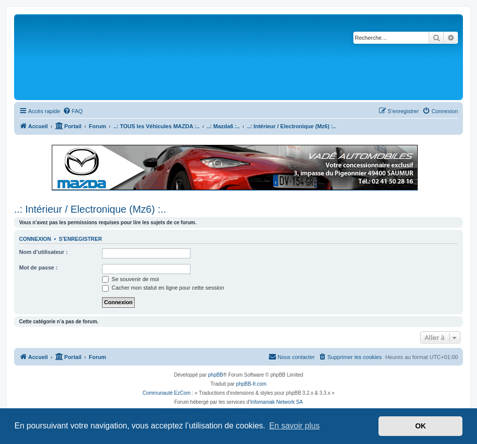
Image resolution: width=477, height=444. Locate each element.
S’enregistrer (80, 239)
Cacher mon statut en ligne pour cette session (163, 288)
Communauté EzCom (166, 393)
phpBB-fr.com (251, 384)
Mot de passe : (38, 267)
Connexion (35, 239)
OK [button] (420, 426)
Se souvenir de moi (130, 279)
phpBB (215, 375)
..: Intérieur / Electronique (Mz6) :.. (90, 209)
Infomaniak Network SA (276, 402)
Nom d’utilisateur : (43, 252)
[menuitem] (73, 111)
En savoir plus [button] (294, 425)
